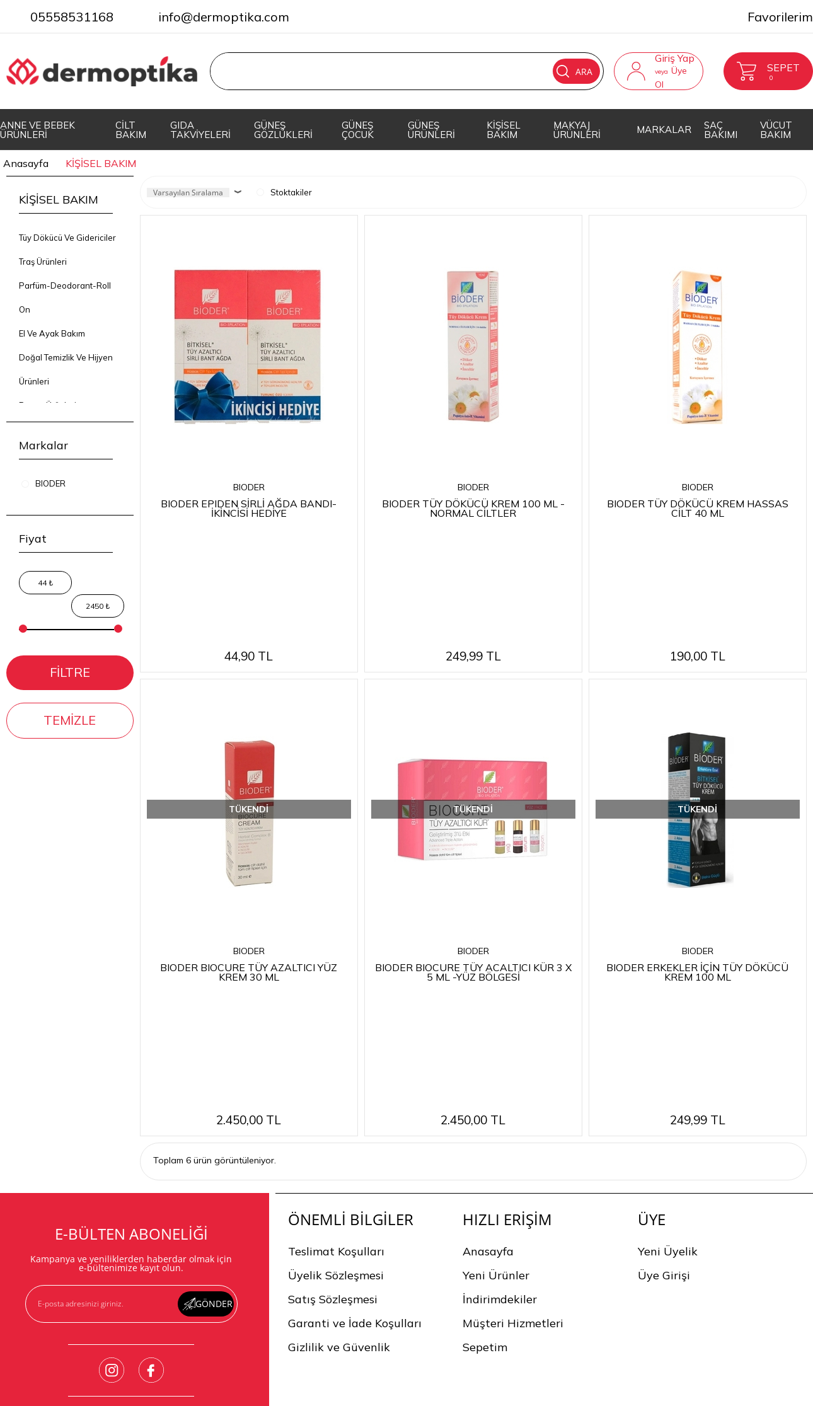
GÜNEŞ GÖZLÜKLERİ (283, 130)
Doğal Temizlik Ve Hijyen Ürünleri (66, 369)
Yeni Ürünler (496, 1048)
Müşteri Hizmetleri (513, 1096)
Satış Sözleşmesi (333, 1072)
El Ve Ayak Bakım (52, 333)
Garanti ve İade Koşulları (355, 1096)
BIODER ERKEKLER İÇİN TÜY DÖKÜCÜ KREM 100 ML (697, 858)
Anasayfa (488, 1024)
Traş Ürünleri (43, 261)
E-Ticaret (368, 1395)
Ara (574, 71)
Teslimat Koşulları (336, 1024)
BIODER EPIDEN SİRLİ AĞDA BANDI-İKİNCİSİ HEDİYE (249, 507)
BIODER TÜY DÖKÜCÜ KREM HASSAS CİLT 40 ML (697, 507)
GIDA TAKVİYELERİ (200, 130)
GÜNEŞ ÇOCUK (358, 130)
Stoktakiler (284, 192)
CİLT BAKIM (130, 130)
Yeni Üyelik (668, 1024)
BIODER (249, 487)
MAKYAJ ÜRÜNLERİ (577, 130)
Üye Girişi (664, 1048)
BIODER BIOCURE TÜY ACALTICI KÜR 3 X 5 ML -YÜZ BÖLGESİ (473, 858)
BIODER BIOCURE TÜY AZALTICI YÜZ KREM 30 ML (248, 858)
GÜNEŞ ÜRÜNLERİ (431, 130)
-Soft (338, 1395)
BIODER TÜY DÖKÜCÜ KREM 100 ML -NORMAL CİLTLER (473, 507)
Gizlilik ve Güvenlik (339, 1120)
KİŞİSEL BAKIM (504, 130)
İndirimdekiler (500, 1072)
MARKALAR (664, 129)
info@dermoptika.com (223, 17)
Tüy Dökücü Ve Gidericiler (67, 238)
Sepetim (485, 1120)
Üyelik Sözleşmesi (336, 1048)
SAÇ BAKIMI (720, 130)
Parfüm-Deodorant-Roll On (65, 297)
